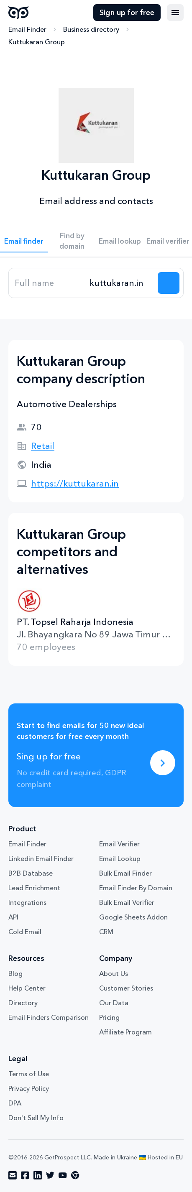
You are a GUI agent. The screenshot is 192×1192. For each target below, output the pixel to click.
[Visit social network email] (12, 1175)
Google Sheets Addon (133, 917)
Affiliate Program (125, 1032)
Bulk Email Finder (125, 873)
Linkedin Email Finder (41, 858)
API (13, 917)
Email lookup (120, 241)
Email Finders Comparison (48, 1017)
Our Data (113, 1002)
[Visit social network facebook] (25, 1175)
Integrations (27, 902)
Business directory (91, 29)
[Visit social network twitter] (50, 1175)
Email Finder (27, 29)
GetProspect (18, 12)
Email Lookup (120, 858)
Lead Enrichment (34, 888)
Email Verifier (119, 844)
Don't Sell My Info (36, 1117)
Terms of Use (28, 1074)
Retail (42, 446)
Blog (15, 973)
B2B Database (30, 873)
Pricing (109, 1017)
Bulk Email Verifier (126, 902)
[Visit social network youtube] (63, 1175)
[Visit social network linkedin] (37, 1175)
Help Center (27, 988)
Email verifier (167, 241)
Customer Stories (126, 988)
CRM (106, 931)
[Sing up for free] (162, 762)
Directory (23, 1002)
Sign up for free (127, 12)
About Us (113, 973)
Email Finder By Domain (135, 888)
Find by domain (71, 240)
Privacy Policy (28, 1088)
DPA (14, 1103)
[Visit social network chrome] (75, 1175)
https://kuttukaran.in (75, 483)
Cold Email (24, 931)
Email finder (24, 241)
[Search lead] (168, 283)
